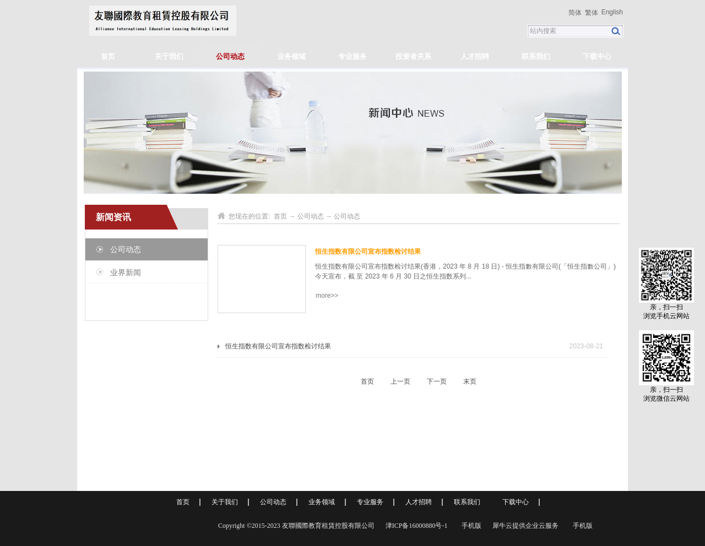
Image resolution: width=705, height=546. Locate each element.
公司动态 (310, 216)
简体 (575, 13)
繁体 (591, 13)
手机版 (469, 525)
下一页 (437, 381)
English (612, 12)
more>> (327, 295)
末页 (469, 381)
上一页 (400, 381)
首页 (108, 56)
